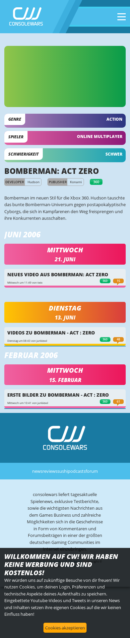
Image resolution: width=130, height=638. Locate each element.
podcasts (77, 471)
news (37, 471)
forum (92, 471)
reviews (49, 471)
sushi (62, 471)
